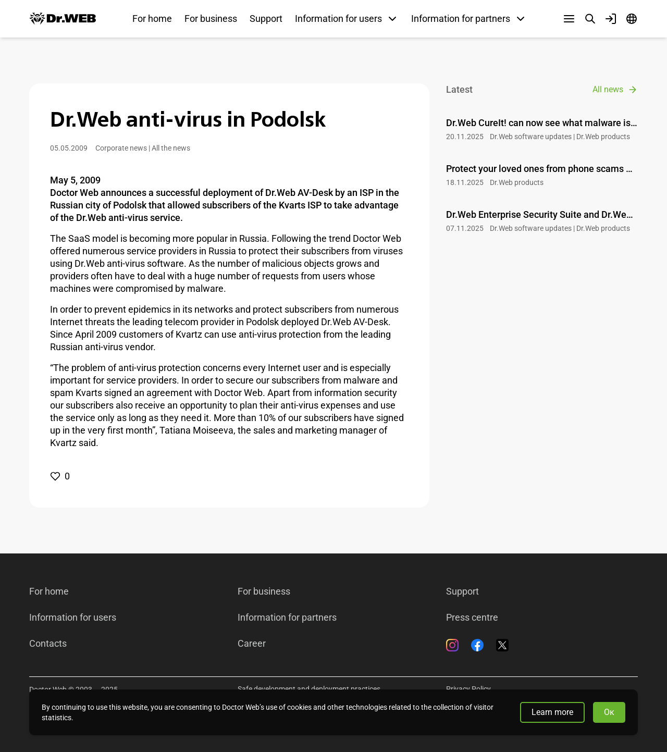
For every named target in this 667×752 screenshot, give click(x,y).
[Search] (590, 19)
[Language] (631, 19)
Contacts (48, 643)
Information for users (72, 617)
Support (266, 18)
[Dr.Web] (62, 19)
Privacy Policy (468, 689)
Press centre (472, 617)
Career (252, 643)
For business (210, 18)
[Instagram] (452, 645)
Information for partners (287, 617)
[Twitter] (502, 645)
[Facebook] (477, 645)
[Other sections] (569, 19)
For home (152, 18)
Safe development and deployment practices (309, 689)
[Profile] (610, 19)
